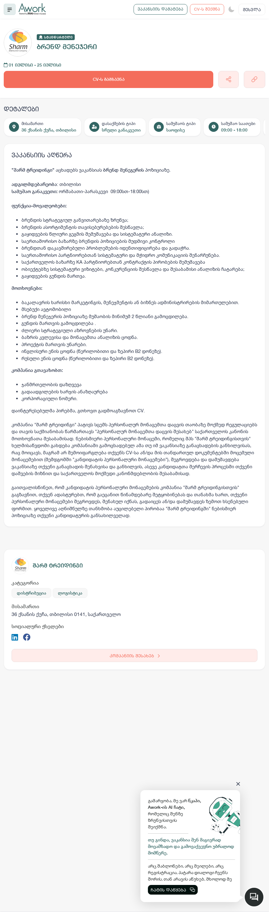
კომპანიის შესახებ (135, 655)
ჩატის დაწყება (173, 889)
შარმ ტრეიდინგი (58, 565)
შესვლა (252, 9)
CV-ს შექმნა (207, 9)
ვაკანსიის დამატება (160, 9)
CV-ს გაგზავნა (109, 79)
